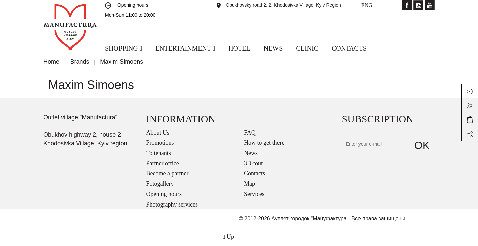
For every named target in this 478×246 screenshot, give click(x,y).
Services (254, 194)
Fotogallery (160, 183)
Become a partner (167, 173)
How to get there (264, 142)
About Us (158, 132)
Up (228, 236)
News (251, 153)
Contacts (254, 173)
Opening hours (164, 194)
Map (249, 183)
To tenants (158, 153)
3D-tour (253, 163)
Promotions (160, 142)
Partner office (162, 163)
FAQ (250, 132)
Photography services (172, 204)
